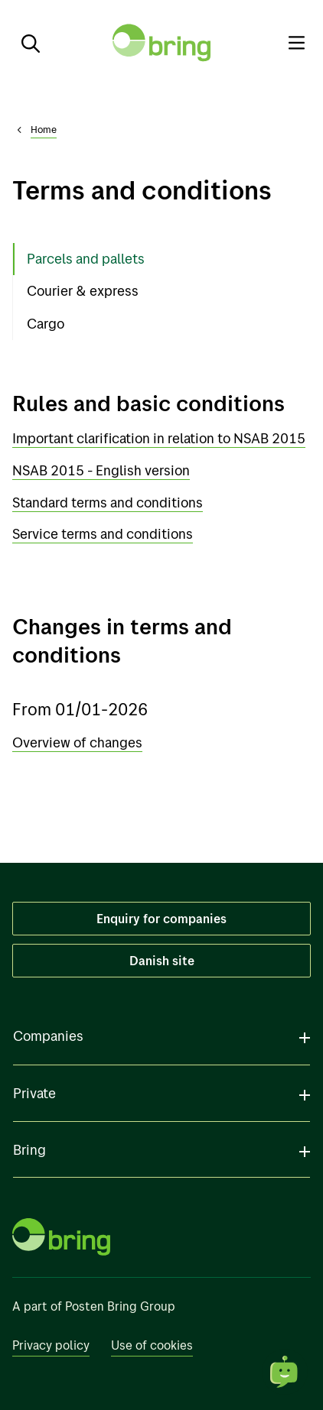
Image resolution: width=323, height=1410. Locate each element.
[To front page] (161, 43)
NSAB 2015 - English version (101, 470)
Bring (29, 1150)
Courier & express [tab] (83, 291)
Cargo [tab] (45, 323)
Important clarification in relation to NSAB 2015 (158, 438)
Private (34, 1093)
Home (44, 129)
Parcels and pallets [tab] (86, 258)
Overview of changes (77, 742)
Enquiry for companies (161, 918)
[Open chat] (285, 1372)
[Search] (24, 43)
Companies (48, 1036)
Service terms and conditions (102, 534)
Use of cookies (152, 1345)
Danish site (161, 960)
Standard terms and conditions (107, 502)
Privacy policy (51, 1345)
